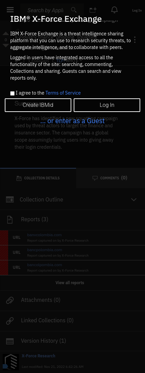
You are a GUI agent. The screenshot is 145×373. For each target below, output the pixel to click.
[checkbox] (12, 93)
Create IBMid (38, 105)
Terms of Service (63, 93)
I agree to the (48, 93)
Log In (106, 105)
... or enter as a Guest (72, 120)
